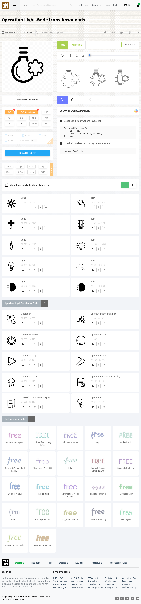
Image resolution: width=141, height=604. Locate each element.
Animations (97, 5)
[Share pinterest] (129, 33)
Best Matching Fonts (118, 563)
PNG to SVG (58, 578)
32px (20, 167)
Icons (87, 5)
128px (43, 167)
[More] (46, 207)
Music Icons (97, 563)
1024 (31, 172)
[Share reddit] (113, 33)
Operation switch (29, 334)
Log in (127, 5)
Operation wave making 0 (103, 313)
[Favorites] (35, 207)
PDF (9, 118)
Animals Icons (77, 581)
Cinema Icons (76, 584)
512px (20, 172)
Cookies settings (129, 587)
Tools (115, 5)
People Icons (127, 581)
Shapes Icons (110, 584)
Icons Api (126, 584)
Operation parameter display (105, 376)
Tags (50, 563)
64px (31, 167)
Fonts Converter (112, 578)
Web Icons (63, 563)
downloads (27, 153)
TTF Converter (94, 578)
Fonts (80, 5)
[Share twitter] (121, 33)
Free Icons (35, 563)
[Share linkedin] (136, 33)
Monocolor (10, 32)
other (29, 32)
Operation (26, 313)
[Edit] (29, 207)
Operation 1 (96, 397)
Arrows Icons (93, 581)
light (23, 198)
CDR (34, 118)
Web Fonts (19, 563)
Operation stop (98, 334)
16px (9, 167)
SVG (9, 112)
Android (34, 124)
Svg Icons (6, 5)
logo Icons (79, 563)
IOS (46, 124)
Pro (98, 100)
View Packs (130, 45)
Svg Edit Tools (77, 578)
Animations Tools (129, 578)
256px (9, 172)
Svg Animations (60, 581)
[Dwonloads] (40, 207)
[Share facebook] (106, 33)
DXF (9, 124)
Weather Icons (111, 581)
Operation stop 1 (99, 355)
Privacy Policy (111, 587)
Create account (77, 587)
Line (22, 124)
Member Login (59, 587)
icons (26, 5)
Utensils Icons (94, 584)
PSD (46, 118)
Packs (108, 5)
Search (71, 5)
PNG (46, 112)
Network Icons (59, 584)
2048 (43, 172)
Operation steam (29, 376)
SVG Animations (28, 112)
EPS (21, 118)
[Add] (23, 207)
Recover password (96, 587)
